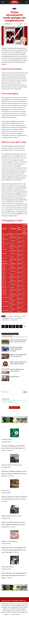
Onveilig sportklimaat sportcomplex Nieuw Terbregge (16, 349)
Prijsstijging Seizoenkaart (7, 318)
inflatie (10, 316)
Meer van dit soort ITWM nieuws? (10, 334)
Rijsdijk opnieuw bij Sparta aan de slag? (11, 516)
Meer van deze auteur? (7, 336)
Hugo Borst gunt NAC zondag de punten (12, 465)
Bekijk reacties (14, 407)
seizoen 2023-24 (5, 319)
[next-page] (5, 384)
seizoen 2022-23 (18, 318)
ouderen (24, 316)
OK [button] (23, 614)
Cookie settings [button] (15, 614)
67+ (7, 316)
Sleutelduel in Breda (6, 439)
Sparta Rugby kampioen (8, 566)
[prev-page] (2, 384)
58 (26, 23)
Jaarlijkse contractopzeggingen (9, 541)
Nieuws (7, 5)
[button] (27, 2)
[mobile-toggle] (2, 2)
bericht (19, 56)
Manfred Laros (17, 316)
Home (3, 5)
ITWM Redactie (8, 23)
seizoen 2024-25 (14, 319)
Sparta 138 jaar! (6, 490)
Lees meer (10, 450)
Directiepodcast (14, 376)
